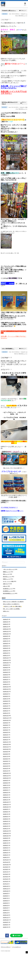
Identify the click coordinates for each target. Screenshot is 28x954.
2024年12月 (6, 657)
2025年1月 (5, 655)
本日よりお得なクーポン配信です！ (11, 604)
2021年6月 (5, 758)
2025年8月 (5, 638)
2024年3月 (5, 679)
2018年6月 (5, 845)
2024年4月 (5, 677)
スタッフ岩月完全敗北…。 (8, 348)
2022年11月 (6, 718)
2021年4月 (5, 763)
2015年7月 (5, 927)
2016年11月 (6, 888)
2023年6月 (5, 701)
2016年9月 (5, 893)
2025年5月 (5, 645)
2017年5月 (5, 876)
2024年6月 (5, 672)
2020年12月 (6, 773)
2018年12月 (6, 831)
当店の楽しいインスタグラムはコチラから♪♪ (14, 92)
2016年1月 (5, 912)
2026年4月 (5, 619)
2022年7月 (5, 727)
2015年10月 (6, 919)
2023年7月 (5, 698)
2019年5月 (5, 819)
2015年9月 (5, 922)
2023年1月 (5, 713)
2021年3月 (5, 766)
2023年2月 (5, 710)
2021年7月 (5, 756)
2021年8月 (5, 754)
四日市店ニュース (7, 576)
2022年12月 (6, 715)
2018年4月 (5, 850)
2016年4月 (5, 905)
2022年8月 (5, 725)
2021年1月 (5, 770)
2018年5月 (5, 847)
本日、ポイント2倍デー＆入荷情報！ (11, 608)
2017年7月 (5, 871)
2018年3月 (5, 852)
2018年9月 (5, 838)
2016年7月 (5, 898)
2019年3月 (5, 823)
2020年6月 (5, 787)
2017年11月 (6, 862)
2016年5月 (5, 903)
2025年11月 (6, 631)
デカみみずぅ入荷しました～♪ (9, 10)
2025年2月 (5, 653)
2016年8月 (5, 895)
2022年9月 (5, 722)
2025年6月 (5, 643)
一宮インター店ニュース (8, 569)
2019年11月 (6, 804)
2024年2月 (5, 682)
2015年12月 (6, 915)
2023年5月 (5, 703)
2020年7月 (5, 785)
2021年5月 (5, 761)
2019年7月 (5, 814)
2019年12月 (6, 802)
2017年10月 (6, 864)
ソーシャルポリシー (16, 947)
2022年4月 (5, 734)
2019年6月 (5, 816)
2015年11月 (6, 917)
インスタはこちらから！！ (9, 507)
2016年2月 (5, 910)
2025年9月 (5, 636)
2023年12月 (6, 686)
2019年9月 (5, 809)
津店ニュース (6, 574)
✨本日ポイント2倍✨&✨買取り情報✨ (12, 606)
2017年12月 (6, 859)
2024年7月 (5, 669)
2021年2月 (5, 768)
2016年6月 (5, 900)
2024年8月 (5, 667)
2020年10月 (6, 778)
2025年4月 (5, 648)
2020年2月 (5, 797)
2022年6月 (5, 730)
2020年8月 (5, 782)
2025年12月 (6, 629)
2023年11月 (6, 689)
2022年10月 (6, 720)
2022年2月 (5, 739)
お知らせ (5, 586)
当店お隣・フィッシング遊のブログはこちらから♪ (14, 87)
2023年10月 (6, 691)
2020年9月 (5, 780)
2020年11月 (6, 775)
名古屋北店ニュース (7, 588)
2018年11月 (6, 833)
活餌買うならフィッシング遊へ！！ (12, 511)
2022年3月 (5, 737)
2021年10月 (6, 749)
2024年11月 (6, 660)
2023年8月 (5, 696)
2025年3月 (5, 650)
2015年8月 (5, 924)
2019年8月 (5, 811)
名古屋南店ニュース (7, 591)
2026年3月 (5, 621)
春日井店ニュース (23, 15)
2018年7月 (5, 843)
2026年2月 (5, 624)
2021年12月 (6, 744)
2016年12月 (6, 886)
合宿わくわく (6, 611)
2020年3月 (5, 794)
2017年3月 (5, 881)
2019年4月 (5, 821)
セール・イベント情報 (8, 581)
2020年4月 (5, 792)
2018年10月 (6, 835)
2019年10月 (6, 807)
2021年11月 (6, 746)
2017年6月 (5, 874)
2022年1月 (5, 742)
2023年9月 (5, 694)
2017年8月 (5, 869)
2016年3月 (5, 907)
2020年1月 (5, 799)
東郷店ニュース (6, 571)
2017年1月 (5, 883)
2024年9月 (5, 665)
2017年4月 (5, 879)
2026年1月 (5, 626)
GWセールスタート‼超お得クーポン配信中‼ (13, 601)
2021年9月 (5, 751)
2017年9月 (5, 867)
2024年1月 (5, 684)
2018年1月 (5, 857)
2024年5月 (5, 674)
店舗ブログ (5, 583)
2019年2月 (5, 826)
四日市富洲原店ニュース (8, 593)
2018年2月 (5, 855)
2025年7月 (5, 641)
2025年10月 (6, 633)
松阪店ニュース (6, 579)
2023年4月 (5, 706)
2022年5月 (5, 732)
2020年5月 (5, 790)
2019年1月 (5, 828)
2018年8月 (5, 840)
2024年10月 (6, 662)
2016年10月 (6, 891)
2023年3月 (5, 708)
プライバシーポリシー (6, 947)
